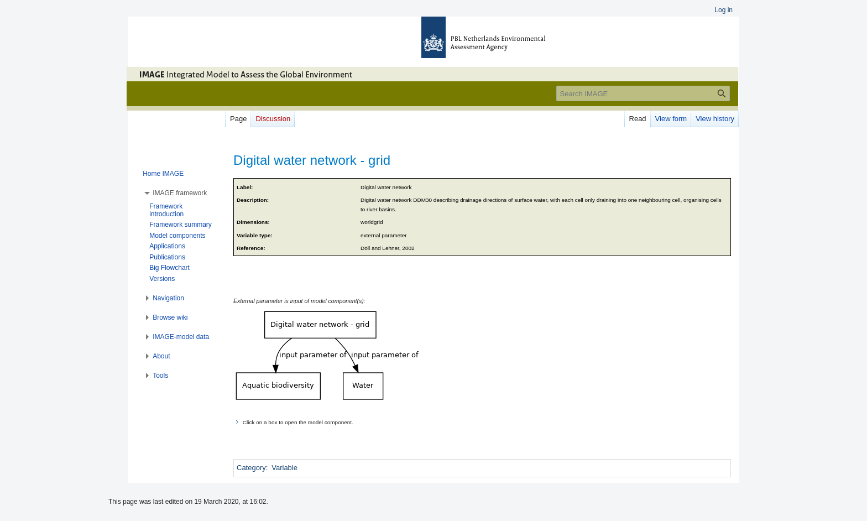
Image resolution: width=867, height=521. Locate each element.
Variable (284, 467)
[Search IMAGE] (643, 93)
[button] (180, 193)
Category (251, 467)
